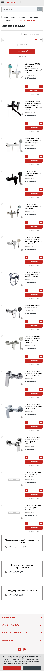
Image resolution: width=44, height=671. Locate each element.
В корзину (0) (22, 51)
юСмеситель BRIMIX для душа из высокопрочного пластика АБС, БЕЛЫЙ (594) (33, 68)
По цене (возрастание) (32, 34)
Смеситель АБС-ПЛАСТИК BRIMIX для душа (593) (33, 206)
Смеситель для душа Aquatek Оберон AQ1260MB (33, 475)
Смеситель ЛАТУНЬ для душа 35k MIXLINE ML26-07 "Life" (33, 407)
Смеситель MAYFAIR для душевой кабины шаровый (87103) (33, 275)
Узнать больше (32, 668)
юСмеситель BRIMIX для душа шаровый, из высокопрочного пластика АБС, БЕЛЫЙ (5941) (33, 105)
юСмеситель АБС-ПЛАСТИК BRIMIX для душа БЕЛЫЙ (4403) (33, 141)
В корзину (34, 91)
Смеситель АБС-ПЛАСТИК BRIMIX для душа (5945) (33, 174)
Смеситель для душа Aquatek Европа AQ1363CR (33, 508)
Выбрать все (23, 45)
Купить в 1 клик (22, 56)
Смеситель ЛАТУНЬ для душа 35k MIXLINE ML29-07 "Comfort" (33, 374)
